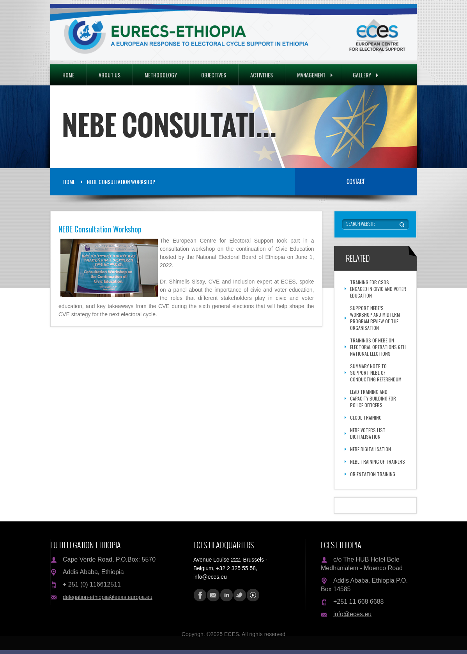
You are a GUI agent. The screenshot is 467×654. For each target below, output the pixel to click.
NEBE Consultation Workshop (121, 181)
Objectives (213, 75)
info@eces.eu (352, 614)
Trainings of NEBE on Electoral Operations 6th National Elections (378, 347)
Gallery (365, 75)
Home (68, 75)
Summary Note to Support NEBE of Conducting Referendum (376, 373)
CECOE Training (366, 417)
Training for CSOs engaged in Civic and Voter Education (378, 289)
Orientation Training (372, 474)
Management (315, 75)
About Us (109, 75)
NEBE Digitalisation (370, 449)
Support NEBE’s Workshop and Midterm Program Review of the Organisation (375, 318)
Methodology (161, 75)
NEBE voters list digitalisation (368, 433)
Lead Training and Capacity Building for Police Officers (373, 398)
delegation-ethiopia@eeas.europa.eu (107, 597)
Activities (261, 75)
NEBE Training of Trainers (377, 461)
